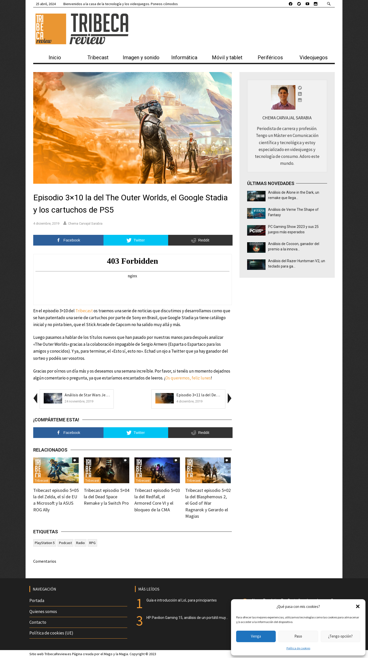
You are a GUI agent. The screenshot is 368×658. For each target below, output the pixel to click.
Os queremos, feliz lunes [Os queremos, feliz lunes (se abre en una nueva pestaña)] (188, 378)
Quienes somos (43, 611)
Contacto (37, 622)
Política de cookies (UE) (51, 633)
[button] (357, 606)
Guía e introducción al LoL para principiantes (181, 600)
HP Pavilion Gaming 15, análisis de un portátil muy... (187, 618)
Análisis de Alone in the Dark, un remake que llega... (293, 195)
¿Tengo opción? (340, 636)
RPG (92, 542)
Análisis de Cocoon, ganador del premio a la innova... (293, 246)
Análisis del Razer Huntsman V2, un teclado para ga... (296, 263)
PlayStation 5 (45, 542)
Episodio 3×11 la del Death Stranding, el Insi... (215, 394)
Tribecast (42, 480)
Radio (80, 542)
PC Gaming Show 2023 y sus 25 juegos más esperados (293, 229)
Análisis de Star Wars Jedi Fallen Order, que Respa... (108, 394)
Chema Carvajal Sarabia (82, 223)
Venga (256, 636)
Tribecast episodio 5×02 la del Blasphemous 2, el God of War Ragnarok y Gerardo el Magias (208, 503)
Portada (36, 600)
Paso (298, 636)
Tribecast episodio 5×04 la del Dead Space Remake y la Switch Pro (106, 496)
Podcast (65, 542)
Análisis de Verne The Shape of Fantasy (293, 212)
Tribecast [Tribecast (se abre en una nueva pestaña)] (84, 311)
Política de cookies (298, 648)
